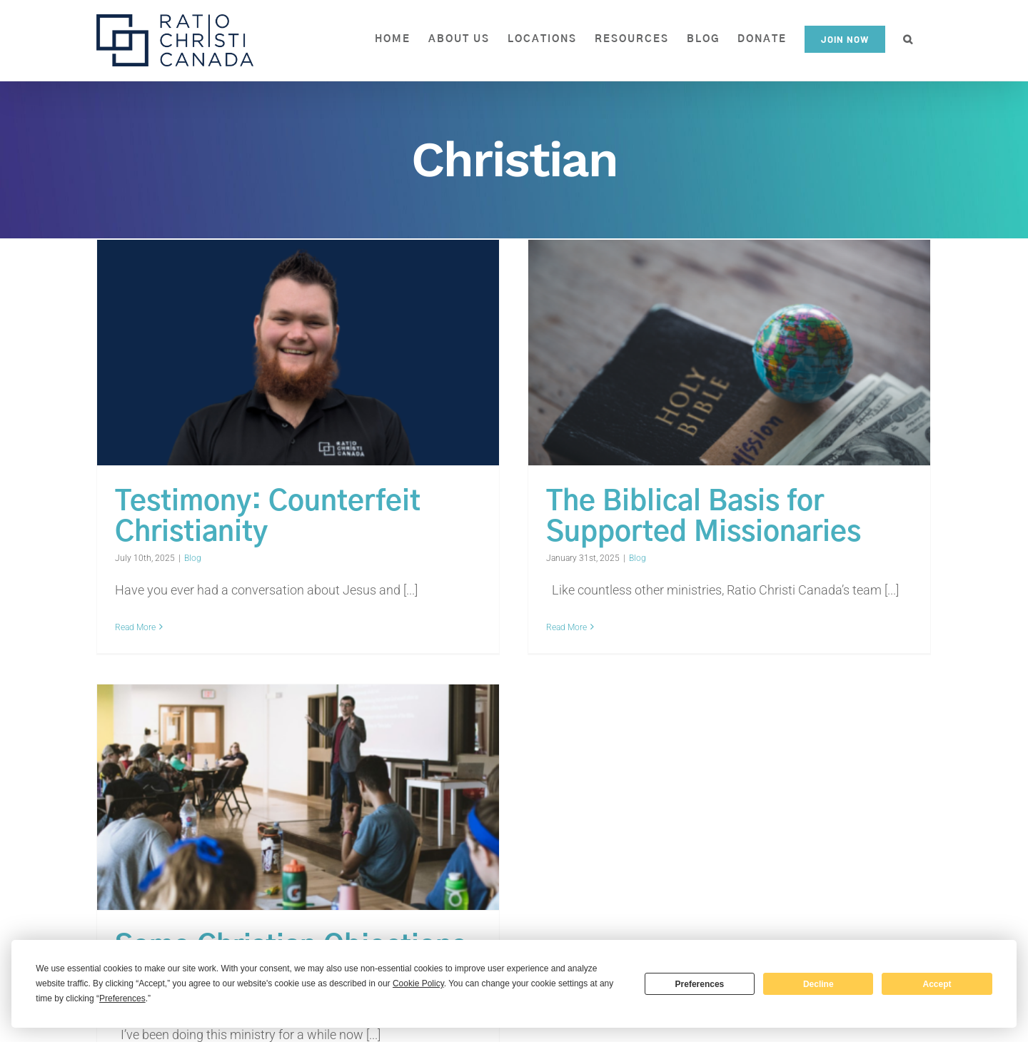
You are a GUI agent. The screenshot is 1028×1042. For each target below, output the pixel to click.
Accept (937, 984)
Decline (818, 984)
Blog (192, 558)
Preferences (700, 984)
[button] (908, 39)
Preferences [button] (122, 998)
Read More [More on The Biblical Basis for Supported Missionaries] (556, 627)
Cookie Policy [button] (418, 983)
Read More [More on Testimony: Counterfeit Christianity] (135, 627)
